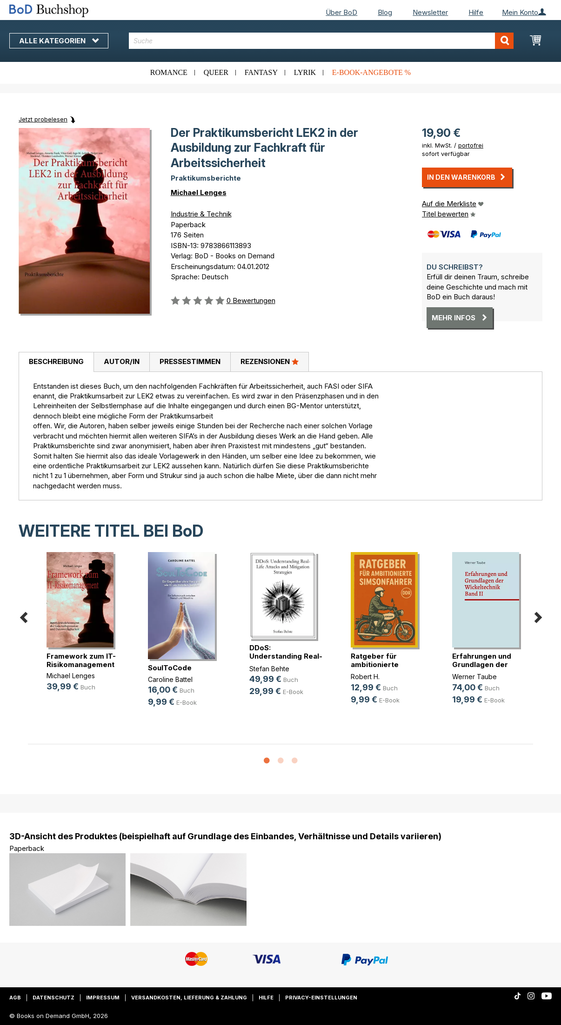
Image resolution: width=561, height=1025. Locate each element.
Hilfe (475, 12)
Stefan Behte (269, 669)
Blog (385, 12)
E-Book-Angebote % (371, 72)
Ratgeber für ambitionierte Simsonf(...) (375, 664)
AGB (15, 997)
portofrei (470, 145)
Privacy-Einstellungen (321, 997)
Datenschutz (53, 997)
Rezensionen (269, 361)
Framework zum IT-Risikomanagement (81, 660)
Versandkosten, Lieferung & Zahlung (189, 997)
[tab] (56, 362)
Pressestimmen (190, 361)
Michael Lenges (199, 192)
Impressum (103, 997)
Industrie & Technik (201, 213)
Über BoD (341, 12)
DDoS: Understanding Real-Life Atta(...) (285, 656)
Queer (216, 72)
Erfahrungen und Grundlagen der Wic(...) (481, 664)
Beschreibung (56, 361)
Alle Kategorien (59, 40)
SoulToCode (170, 667)
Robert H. (365, 677)
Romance (168, 72)
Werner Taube (474, 677)
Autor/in (122, 361)
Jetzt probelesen (43, 119)
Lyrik (305, 72)
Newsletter (430, 12)
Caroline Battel (170, 679)
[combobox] (321, 41)
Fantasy (261, 72)
